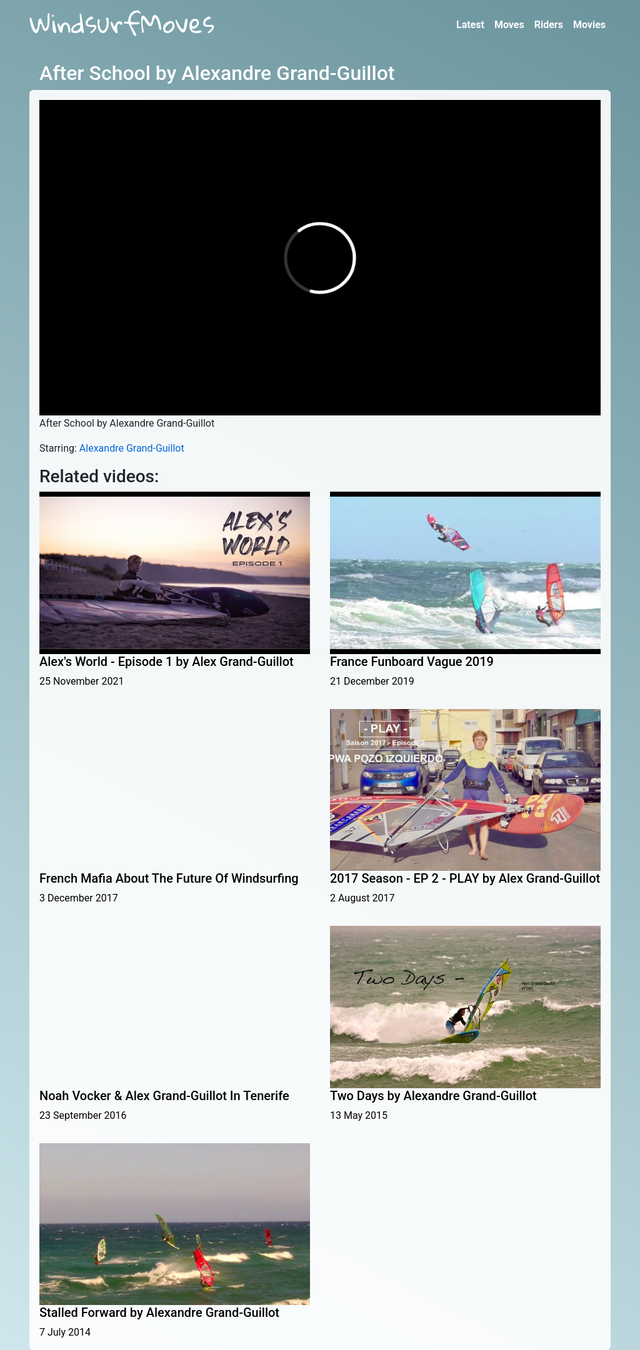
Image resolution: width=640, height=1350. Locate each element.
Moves (509, 25)
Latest (470, 25)
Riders (548, 25)
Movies (589, 25)
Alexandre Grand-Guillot (131, 448)
